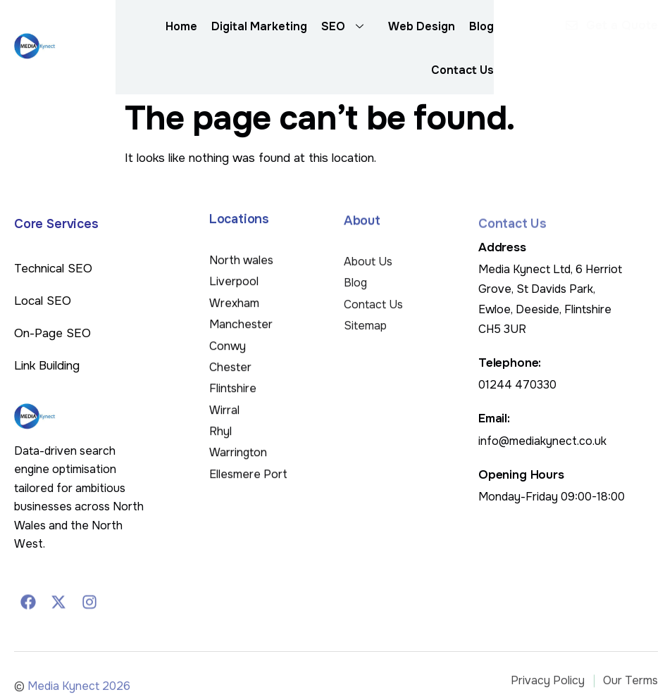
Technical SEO (53, 268)
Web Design (421, 26)
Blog (481, 26)
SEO (347, 26)
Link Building (47, 365)
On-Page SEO (52, 333)
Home (181, 26)
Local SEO (42, 301)
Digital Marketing (259, 26)
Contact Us (462, 70)
